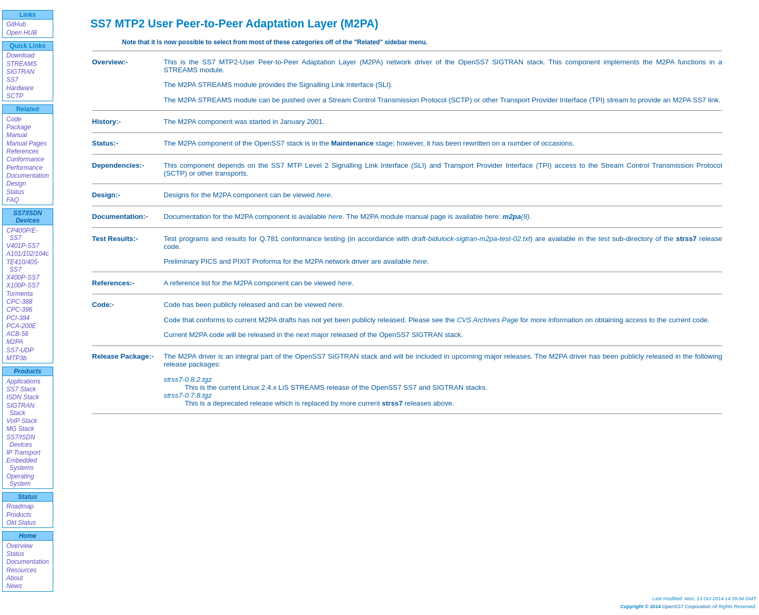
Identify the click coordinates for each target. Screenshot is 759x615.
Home (27, 536)
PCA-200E (21, 326)
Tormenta (19, 293)
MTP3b (16, 358)
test (603, 239)
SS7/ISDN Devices (27, 216)
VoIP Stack (21, 421)
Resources (21, 570)
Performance (24, 167)
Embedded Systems (21, 464)
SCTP (14, 96)
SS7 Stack (21, 389)
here (324, 195)
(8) (516, 216)
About (14, 578)
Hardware (20, 88)
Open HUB (21, 32)
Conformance (25, 159)
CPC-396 (19, 309)
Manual (16, 135)
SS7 (12, 79)
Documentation (27, 175)
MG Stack (20, 429)
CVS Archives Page (488, 320)
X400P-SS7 (23, 277)
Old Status (21, 522)
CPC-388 (19, 301)
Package (18, 127)
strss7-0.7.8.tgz (188, 395)
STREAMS (21, 64)
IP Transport (23, 452)
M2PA (14, 341)
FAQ (12, 200)
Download (20, 55)
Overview (19, 546)
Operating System (20, 480)
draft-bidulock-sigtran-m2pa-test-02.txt (471, 239)
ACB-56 (17, 334)
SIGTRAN (20, 71)
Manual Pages (26, 143)
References (22, 151)
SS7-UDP (20, 350)
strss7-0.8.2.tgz (188, 379)
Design (16, 183)
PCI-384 (18, 318)
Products (27, 371)
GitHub (16, 24)
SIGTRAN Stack (20, 409)
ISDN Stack (22, 397)
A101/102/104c (27, 253)
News (14, 586)
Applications (23, 381)
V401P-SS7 (23, 245)
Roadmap (20, 506)
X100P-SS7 (23, 285)
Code (14, 119)
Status (15, 192)
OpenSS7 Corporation (686, 606)
